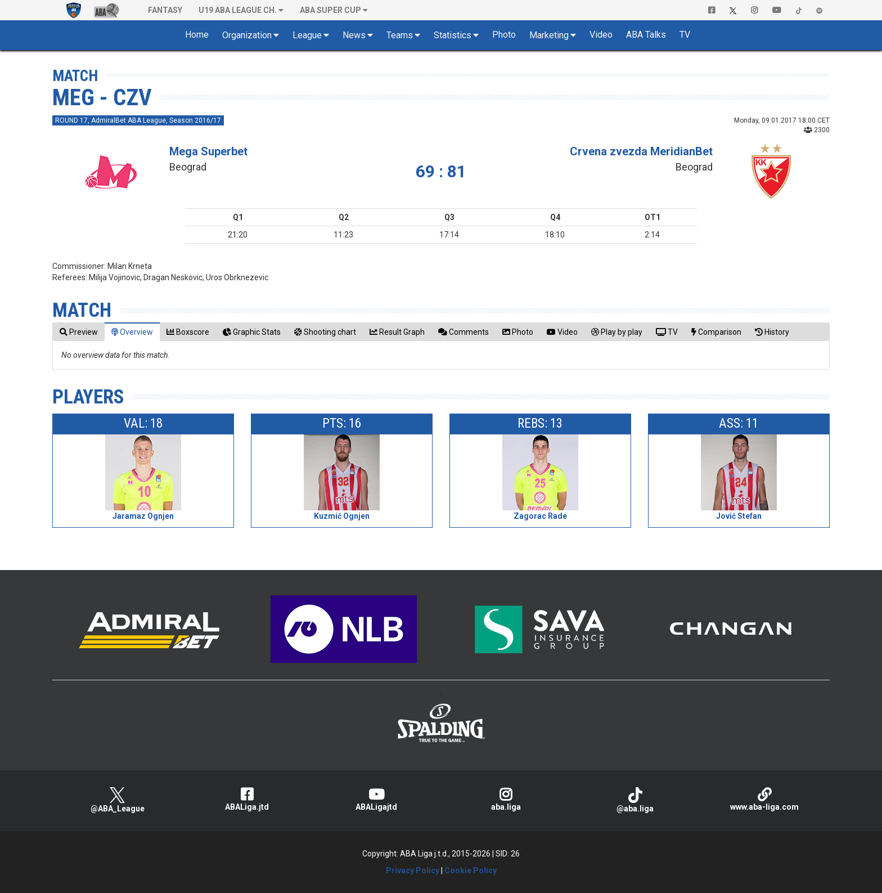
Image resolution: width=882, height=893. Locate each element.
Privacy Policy (412, 870)
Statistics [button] (452, 35)
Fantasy (165, 10)
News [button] (354, 35)
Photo (504, 34)
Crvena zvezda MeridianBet (641, 151)
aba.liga (505, 799)
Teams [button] (399, 35)
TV (685, 34)
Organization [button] (247, 35)
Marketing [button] (549, 35)
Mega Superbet (208, 151)
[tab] (79, 332)
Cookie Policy (470, 870)
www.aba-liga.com (764, 799)
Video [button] (601, 34)
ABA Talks (646, 34)
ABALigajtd (376, 799)
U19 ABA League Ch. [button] (238, 10)
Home (197, 34)
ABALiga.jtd (247, 799)
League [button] (307, 35)
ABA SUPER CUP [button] (330, 10)
